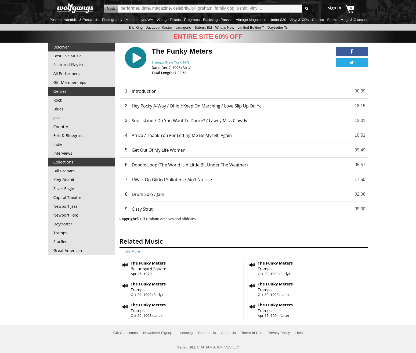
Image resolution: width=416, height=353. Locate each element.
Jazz (56, 117)
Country (60, 126)
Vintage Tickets (169, 20)
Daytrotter (63, 223)
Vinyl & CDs (299, 20)
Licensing (185, 333)
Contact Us (207, 333)
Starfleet (61, 241)
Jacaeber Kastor (159, 27)
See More (132, 251)
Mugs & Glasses (354, 20)
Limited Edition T (250, 27)
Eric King (135, 27)
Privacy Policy (279, 333)
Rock (57, 100)
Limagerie (183, 27)
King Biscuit (64, 179)
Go (307, 9)
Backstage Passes (218, 20)
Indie (58, 144)
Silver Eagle (63, 188)
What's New (224, 27)
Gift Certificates (125, 333)
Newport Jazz (65, 206)
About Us (228, 333)
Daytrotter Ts (277, 27)
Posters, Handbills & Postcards (74, 20)
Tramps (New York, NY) (170, 62)
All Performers (66, 73)
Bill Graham (64, 170)
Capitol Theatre (67, 197)
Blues (58, 109)
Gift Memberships (69, 82)
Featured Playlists (69, 64)
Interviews (62, 153)
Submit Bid (203, 27)
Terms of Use (251, 333)
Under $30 (277, 20)
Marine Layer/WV (139, 20)
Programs (192, 20)
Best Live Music (67, 55)
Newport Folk (65, 215)
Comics (318, 20)
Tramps (60, 232)
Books (332, 20)
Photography (112, 20)
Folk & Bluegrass (68, 135)
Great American (67, 250)
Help (299, 333)
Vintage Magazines (251, 20)
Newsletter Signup (157, 333)
